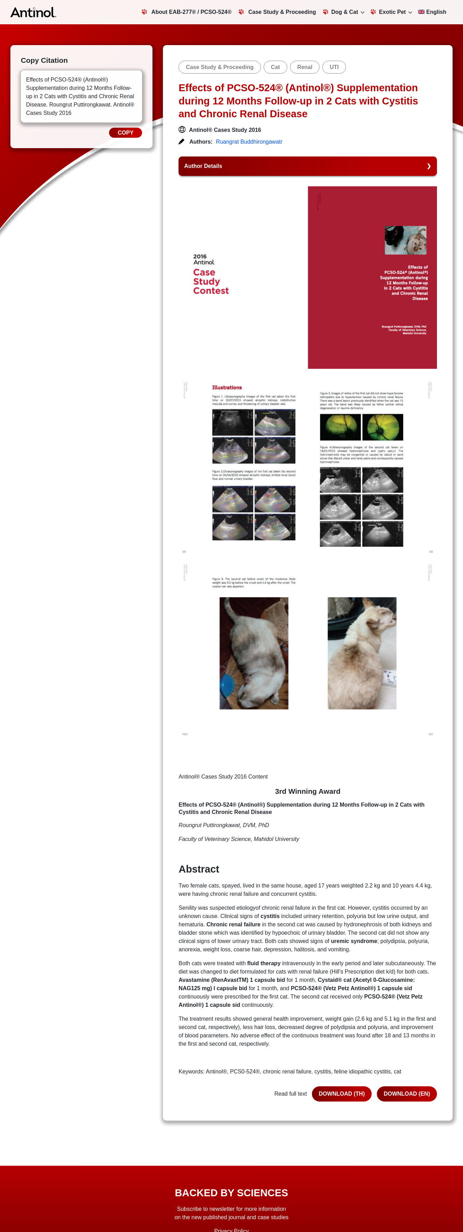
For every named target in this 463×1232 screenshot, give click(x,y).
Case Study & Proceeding (277, 12)
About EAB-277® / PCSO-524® (187, 12)
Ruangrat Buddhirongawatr (249, 142)
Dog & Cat (340, 12)
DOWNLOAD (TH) (342, 1094)
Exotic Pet (388, 12)
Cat (275, 67)
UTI (334, 67)
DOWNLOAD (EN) (407, 1094)
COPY (125, 133)
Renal (305, 67)
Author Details (203, 166)
